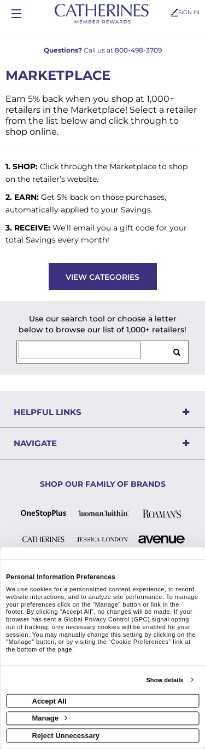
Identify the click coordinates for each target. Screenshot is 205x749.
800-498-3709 (138, 50)
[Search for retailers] (80, 350)
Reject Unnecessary (66, 735)
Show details (164, 680)
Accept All (49, 700)
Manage (49, 718)
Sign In (185, 12)
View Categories (102, 277)
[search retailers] (177, 352)
